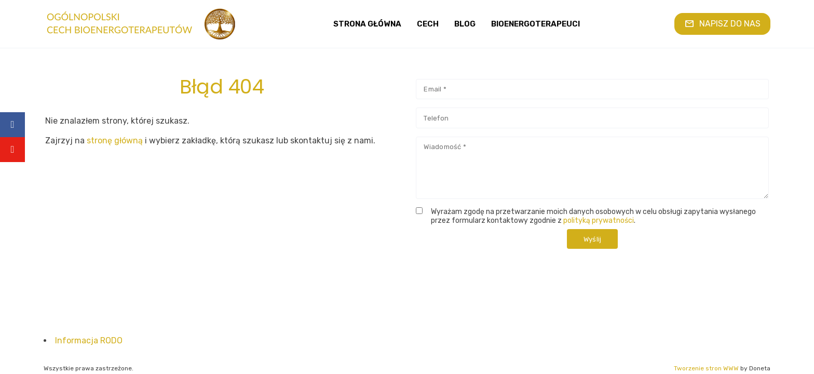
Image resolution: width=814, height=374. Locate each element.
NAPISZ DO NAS (722, 24)
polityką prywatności (598, 220)
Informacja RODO (89, 340)
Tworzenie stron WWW (706, 368)
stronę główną (115, 140)
